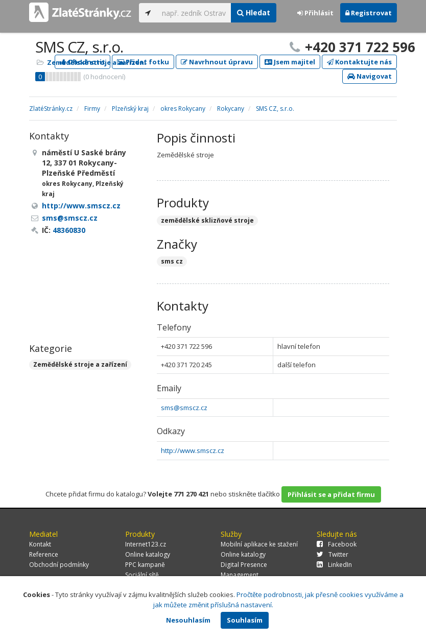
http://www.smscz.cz (192, 450)
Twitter (332, 554)
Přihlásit (315, 12)
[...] (193, 12)
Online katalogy (147, 554)
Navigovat (369, 76)
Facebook (337, 544)
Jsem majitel (290, 61)
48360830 (69, 230)
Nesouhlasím (188, 620)
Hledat (253, 12)
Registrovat (368, 12)
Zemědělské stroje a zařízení (96, 62)
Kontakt (40, 544)
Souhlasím (245, 620)
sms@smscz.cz (184, 407)
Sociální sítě (142, 574)
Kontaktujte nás (359, 61)
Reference (43, 554)
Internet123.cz (145, 544)
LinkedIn (334, 564)
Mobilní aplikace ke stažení (259, 544)
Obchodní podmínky (59, 564)
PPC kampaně (145, 564)
